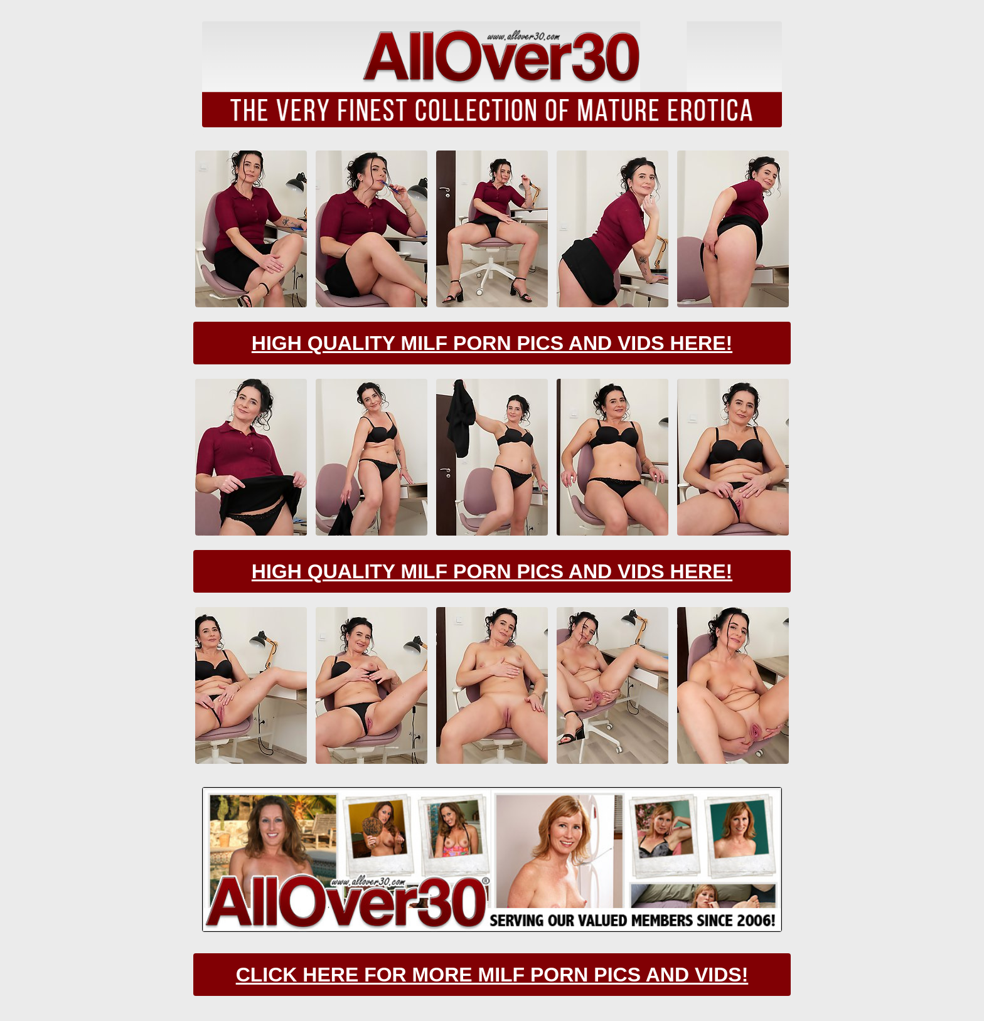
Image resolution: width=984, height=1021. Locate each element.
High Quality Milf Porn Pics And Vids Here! (492, 343)
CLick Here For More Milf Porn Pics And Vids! (492, 974)
